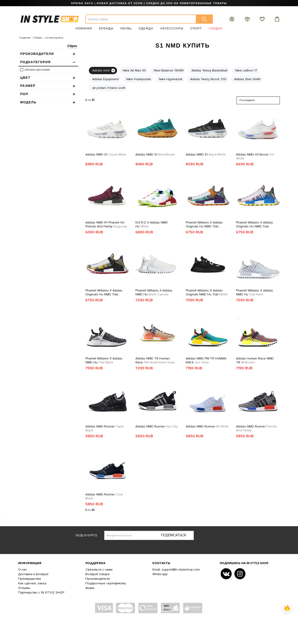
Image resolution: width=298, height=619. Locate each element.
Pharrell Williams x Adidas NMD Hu (153, 292)
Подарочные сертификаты (105, 583)
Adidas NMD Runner (104, 428)
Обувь (126, 28)
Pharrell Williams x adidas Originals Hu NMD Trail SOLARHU (204, 224)
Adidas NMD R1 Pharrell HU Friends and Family (106, 224)
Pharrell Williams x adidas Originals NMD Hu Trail (207, 292)
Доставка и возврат (33, 574)
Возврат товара (97, 574)
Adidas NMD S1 (105, 154)
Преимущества (29, 579)
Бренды (106, 28)
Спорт (196, 28)
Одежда (146, 28)
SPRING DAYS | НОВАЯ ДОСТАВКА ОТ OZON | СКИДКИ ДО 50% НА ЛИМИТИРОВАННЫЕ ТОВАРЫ (149, 3)
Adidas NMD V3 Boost (255, 156)
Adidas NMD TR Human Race (156, 360)
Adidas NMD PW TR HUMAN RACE (206, 360)
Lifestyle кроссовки (37, 69)
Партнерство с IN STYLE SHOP (41, 592)
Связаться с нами (98, 569)
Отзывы (24, 588)
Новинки (84, 28)
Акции (89, 588)
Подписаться (173, 535)
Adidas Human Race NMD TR (255, 360)
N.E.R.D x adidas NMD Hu (151, 224)
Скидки (215, 28)
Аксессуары (171, 28)
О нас (22, 569)
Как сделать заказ (32, 583)
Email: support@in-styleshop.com (176, 569)
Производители (97, 579)
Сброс (72, 46)
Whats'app (160, 574)
